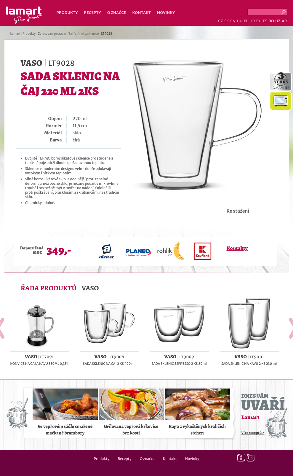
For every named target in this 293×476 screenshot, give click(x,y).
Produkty (67, 12)
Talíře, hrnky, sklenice (83, 34)
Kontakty (237, 248)
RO (271, 20)
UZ (277, 20)
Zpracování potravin (52, 34)
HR (252, 20)
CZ (220, 20)
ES (265, 20)
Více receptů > (253, 433)
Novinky (166, 12)
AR (284, 20)
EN (233, 20)
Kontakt (141, 12)
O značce (116, 12)
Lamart (24, 15)
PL (246, 20)
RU (259, 20)
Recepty (92, 12)
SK (226, 20)
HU (239, 20)
